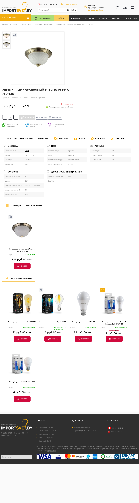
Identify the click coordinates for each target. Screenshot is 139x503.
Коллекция (13, 206)
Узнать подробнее (95, 10)
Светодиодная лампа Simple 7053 (22, 382)
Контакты (89, 18)
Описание (43, 139)
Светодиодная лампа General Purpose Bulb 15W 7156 (114, 323)
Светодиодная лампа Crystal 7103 (52, 322)
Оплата (81, 139)
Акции (61, 18)
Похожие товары (34, 205)
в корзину (23, 266)
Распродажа (44, 18)
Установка (100, 139)
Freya (27, 151)
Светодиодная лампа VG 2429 (83, 322)
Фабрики (116, 18)
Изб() (53, 451)
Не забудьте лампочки (18, 279)
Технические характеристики (19, 140)
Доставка (63, 139)
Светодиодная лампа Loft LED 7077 (21, 322)
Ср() (49, 451)
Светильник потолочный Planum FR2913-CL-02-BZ (22, 250)
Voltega (10, 327)
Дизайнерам (131, 18)
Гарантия (102, 18)
